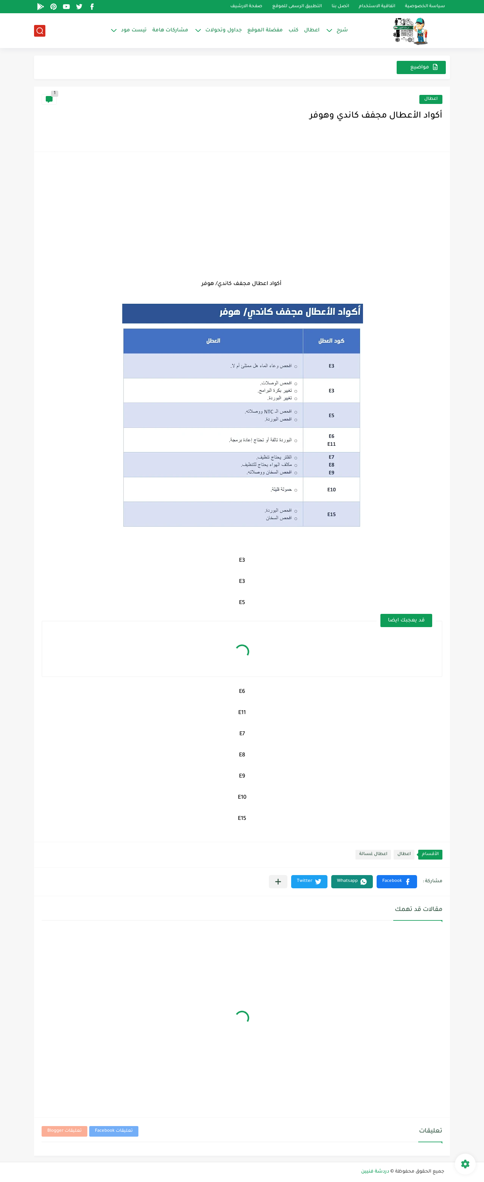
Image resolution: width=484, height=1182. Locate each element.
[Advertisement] (242, 216)
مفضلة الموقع (265, 30)
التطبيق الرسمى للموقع (297, 6)
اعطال (312, 30)
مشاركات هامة (170, 30)
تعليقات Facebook (114, 1131)
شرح (342, 30)
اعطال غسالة (373, 854)
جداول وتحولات (223, 30)
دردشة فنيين (375, 1171)
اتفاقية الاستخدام (377, 6)
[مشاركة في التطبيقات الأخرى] (278, 881)
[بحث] (39, 31)
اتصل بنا (340, 6)
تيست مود (134, 30)
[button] (397, 881)
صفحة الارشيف (246, 6)
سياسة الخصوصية (425, 6)
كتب (293, 30)
